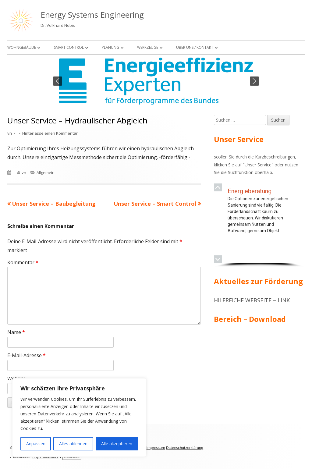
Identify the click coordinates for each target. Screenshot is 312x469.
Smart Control (69, 47)
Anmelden (71, 457)
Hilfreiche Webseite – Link (252, 300)
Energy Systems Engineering (92, 14)
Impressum (155, 448)
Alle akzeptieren (116, 443)
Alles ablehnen (73, 443)
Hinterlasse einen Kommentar (50, 133)
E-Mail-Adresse (26, 355)
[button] (57, 81)
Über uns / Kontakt (194, 47)
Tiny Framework (45, 457)
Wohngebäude (21, 47)
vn (9, 133)
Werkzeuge (147, 47)
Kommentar (22, 262)
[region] (156, 81)
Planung (110, 47)
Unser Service (258, 165)
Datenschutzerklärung (184, 448)
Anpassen (35, 443)
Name (16, 332)
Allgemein (46, 172)
